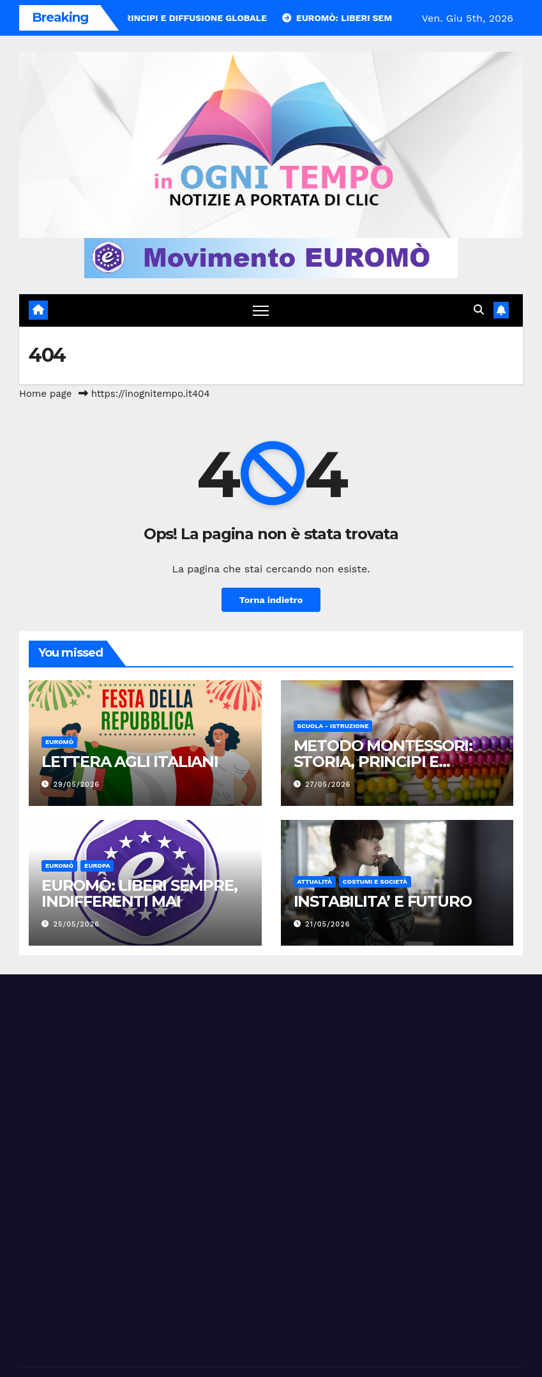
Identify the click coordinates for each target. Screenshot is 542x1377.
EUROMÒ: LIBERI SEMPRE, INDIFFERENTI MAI (139, 893)
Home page (45, 393)
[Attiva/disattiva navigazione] (260, 310)
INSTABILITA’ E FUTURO (383, 901)
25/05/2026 (77, 924)
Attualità (314, 881)
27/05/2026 (327, 784)
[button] (479, 310)
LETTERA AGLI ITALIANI (129, 761)
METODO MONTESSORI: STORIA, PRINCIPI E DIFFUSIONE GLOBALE (383, 761)
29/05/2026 (77, 784)
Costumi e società (375, 881)
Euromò (59, 741)
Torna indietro (271, 600)
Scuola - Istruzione (333, 725)
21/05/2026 (327, 924)
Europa (97, 865)
